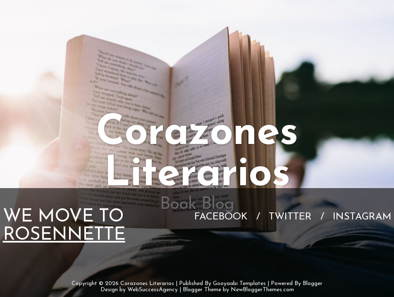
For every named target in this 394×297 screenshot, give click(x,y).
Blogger (312, 283)
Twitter (290, 217)
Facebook (221, 217)
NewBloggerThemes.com (262, 290)
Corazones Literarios (147, 283)
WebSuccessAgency (152, 290)
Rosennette (64, 235)
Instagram (362, 217)
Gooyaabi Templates (239, 283)
